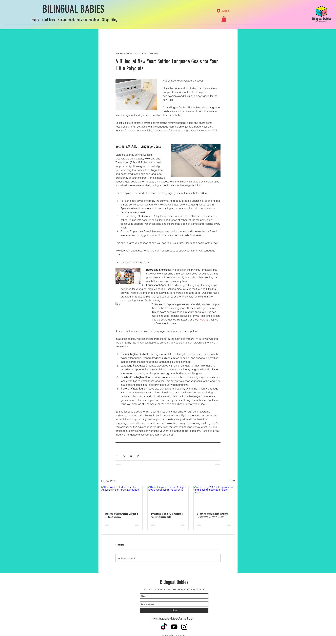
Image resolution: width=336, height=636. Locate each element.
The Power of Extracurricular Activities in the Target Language (121, 515)
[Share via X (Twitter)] (123, 456)
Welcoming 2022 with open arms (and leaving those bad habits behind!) (212, 515)
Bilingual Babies (174, 582)
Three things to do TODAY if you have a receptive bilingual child (167, 515)
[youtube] (174, 627)
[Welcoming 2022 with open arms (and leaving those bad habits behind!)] (214, 497)
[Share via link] (137, 456)
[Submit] (174, 610)
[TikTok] (164, 627)
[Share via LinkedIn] (130, 456)
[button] (223, 19)
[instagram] (184, 627)
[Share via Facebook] (117, 456)
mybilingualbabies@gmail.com (173, 618)
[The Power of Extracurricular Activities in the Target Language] (121, 497)
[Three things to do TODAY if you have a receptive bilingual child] (168, 497)
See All (231, 480)
